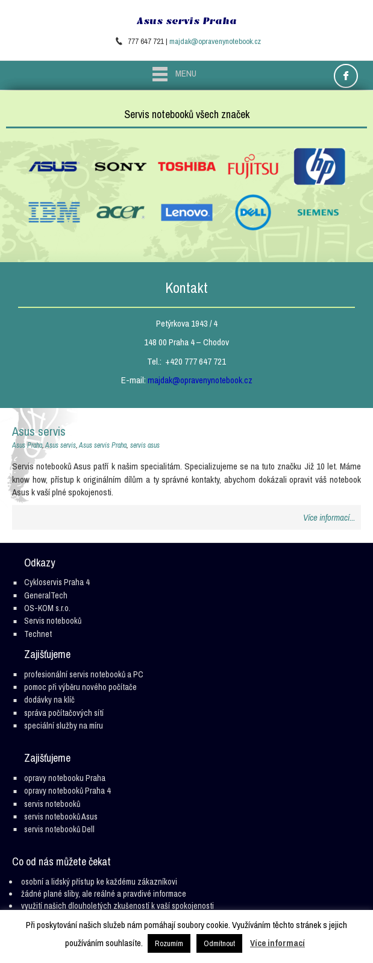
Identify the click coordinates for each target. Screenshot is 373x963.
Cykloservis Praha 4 (56, 582)
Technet (38, 634)
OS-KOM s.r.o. (47, 608)
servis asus (145, 445)
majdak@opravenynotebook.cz (215, 41)
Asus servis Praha (187, 21)
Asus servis (39, 431)
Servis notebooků (52, 620)
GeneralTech (45, 595)
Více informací (277, 942)
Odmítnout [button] (219, 943)
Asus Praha (27, 445)
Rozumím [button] (169, 943)
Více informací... (329, 517)
